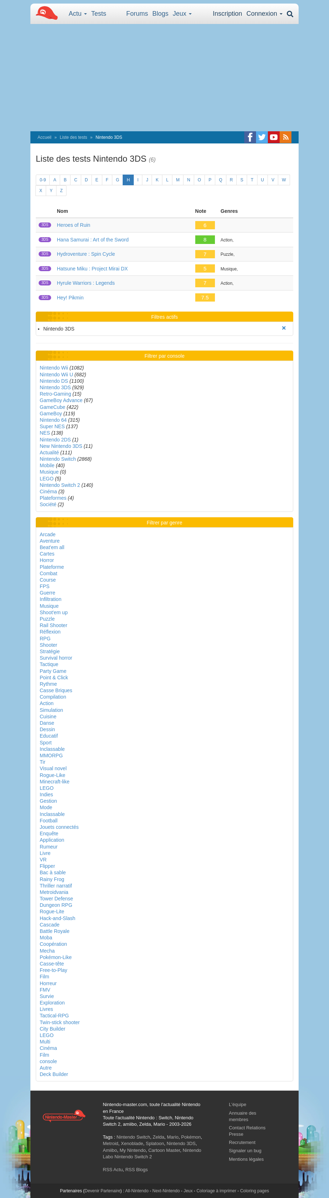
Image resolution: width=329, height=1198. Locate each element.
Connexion (264, 13)
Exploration (52, 1003)
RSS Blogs (136, 1169)
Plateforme (52, 567)
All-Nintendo (136, 1190)
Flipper (47, 866)
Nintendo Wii (54, 368)
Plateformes (53, 498)
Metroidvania (54, 892)
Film (44, 976)
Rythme (48, 684)
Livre (45, 853)
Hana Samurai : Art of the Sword (93, 240)
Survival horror (56, 658)
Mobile (47, 465)
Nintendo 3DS (55, 387)
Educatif (49, 736)
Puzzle (47, 619)
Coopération (53, 944)
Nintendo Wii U (56, 374)
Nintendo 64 (53, 420)
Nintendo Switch (58, 459)
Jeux (182, 13)
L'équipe (237, 1104)
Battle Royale (54, 931)
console (48, 1061)
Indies (46, 794)
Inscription (227, 13)
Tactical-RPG (54, 1015)
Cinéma (48, 491)
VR (43, 859)
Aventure (50, 541)
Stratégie (50, 651)
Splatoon (155, 1143)
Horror (47, 560)
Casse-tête (52, 964)
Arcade (47, 534)
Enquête (49, 833)
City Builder (52, 1029)
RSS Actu (113, 1169)
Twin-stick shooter (60, 1022)
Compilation (53, 697)
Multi (45, 1042)
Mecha (47, 951)
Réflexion (50, 632)
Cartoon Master (164, 1150)
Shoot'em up (54, 612)
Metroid (110, 1143)
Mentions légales (246, 1159)
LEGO (47, 478)
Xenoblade (132, 1143)
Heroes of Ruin (73, 225)
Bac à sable (53, 872)
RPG (45, 638)
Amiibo (110, 1150)
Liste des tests (73, 137)
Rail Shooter (53, 625)
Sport (45, 742)
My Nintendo (132, 1150)
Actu (78, 13)
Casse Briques (56, 690)
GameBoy (51, 413)
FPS (44, 586)
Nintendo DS (54, 381)
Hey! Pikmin (70, 297)
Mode (46, 807)
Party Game (53, 671)
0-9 (43, 179)
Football (49, 820)
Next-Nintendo (166, 1190)
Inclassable (52, 749)
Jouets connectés (59, 827)
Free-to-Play (53, 970)
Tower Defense (56, 898)
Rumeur (49, 847)
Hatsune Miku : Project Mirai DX (92, 269)
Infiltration (51, 599)
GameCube (52, 407)
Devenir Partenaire (103, 1190)
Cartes (47, 554)
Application (52, 840)
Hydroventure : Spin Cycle (86, 254)
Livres (46, 1009)
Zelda (158, 1137)
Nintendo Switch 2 (60, 485)
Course (48, 580)
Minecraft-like (54, 781)
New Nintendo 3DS (61, 446)
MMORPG (51, 755)
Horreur (48, 983)
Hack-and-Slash (57, 918)
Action (47, 703)
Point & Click (54, 677)
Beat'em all (52, 547)
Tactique (49, 664)
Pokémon (191, 1137)
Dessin (47, 729)
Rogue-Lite (52, 911)
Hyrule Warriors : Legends (86, 283)
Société (48, 504)
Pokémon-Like (56, 957)
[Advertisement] (164, 78)
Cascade (49, 925)
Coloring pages (254, 1190)
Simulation (51, 710)
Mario (173, 1137)
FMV (45, 990)
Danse (47, 723)
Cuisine (48, 716)
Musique (49, 472)
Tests (98, 13)
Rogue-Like (52, 775)
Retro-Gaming (55, 394)
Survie (47, 996)
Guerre (47, 593)
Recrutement (242, 1142)
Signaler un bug (245, 1150)
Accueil (44, 137)
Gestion (48, 801)
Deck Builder (54, 1074)
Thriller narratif (56, 886)
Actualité (49, 452)
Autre (45, 1068)
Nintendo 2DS (55, 439)
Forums (137, 13)
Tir (42, 762)
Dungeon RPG (56, 905)
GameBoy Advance (61, 400)
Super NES (52, 426)
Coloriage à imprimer (216, 1190)
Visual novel (53, 768)
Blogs (160, 13)
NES (45, 433)
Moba (46, 937)
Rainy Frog (52, 879)
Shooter (48, 645)
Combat (48, 573)
